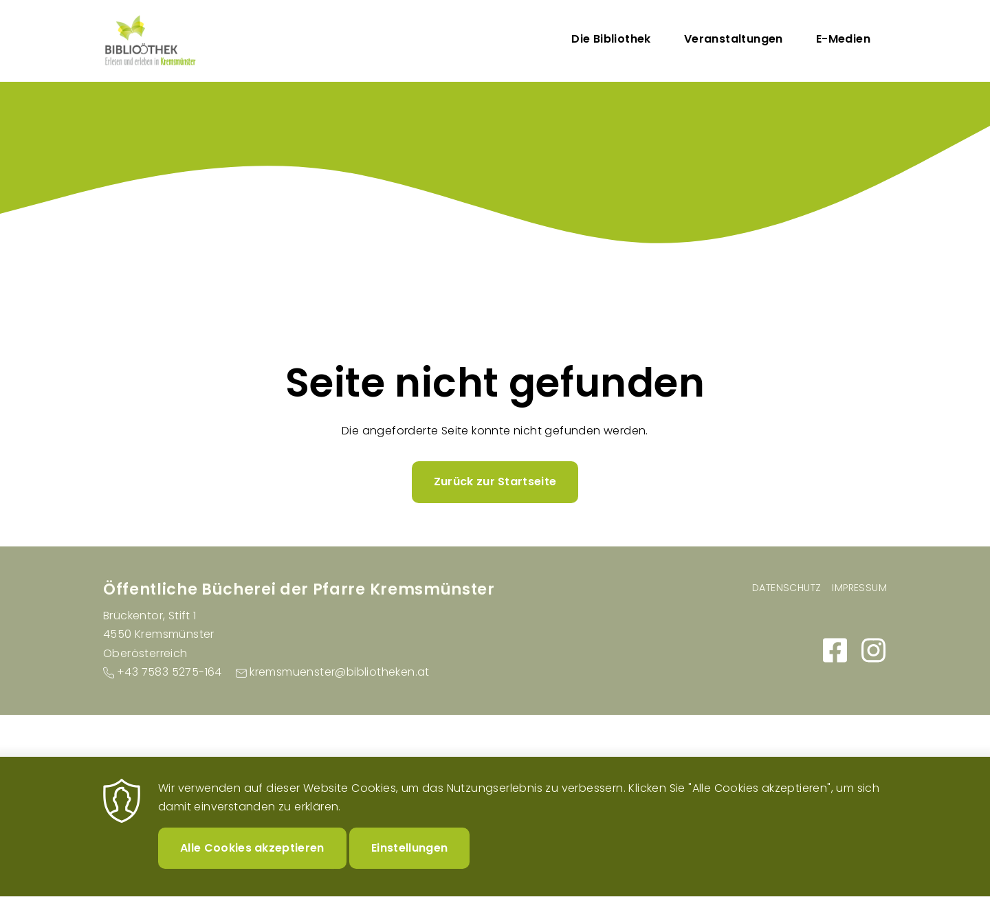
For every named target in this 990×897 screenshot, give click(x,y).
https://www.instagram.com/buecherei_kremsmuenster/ (873, 650)
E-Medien (843, 39)
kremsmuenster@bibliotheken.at (340, 672)
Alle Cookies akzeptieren (252, 856)
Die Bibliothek (611, 39)
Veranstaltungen (733, 39)
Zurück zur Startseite (495, 481)
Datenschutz (786, 588)
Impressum (859, 588)
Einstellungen (409, 856)
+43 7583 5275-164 (169, 672)
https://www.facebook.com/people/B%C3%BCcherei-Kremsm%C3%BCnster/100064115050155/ (834, 650)
